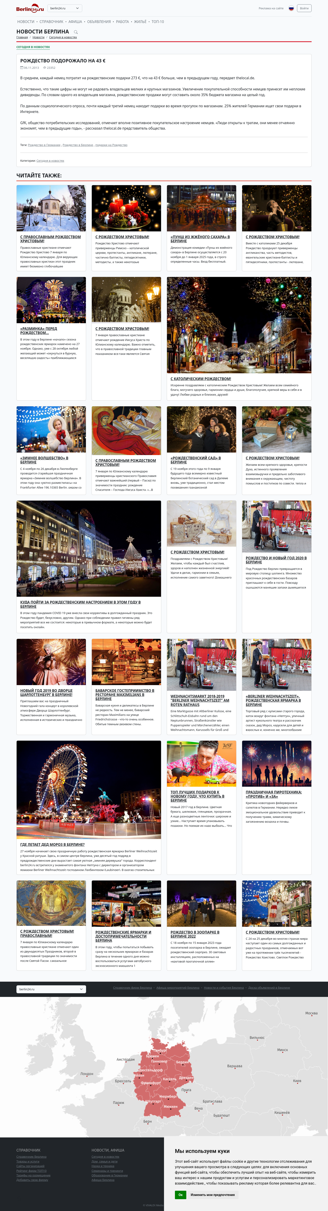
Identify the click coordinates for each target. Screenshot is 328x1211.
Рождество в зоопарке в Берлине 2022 (195, 934)
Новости (25, 21)
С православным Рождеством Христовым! (125, 462)
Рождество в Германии (44, 145)
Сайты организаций (30, 1166)
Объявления (99, 21)
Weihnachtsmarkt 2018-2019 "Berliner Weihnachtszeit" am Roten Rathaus (200, 700)
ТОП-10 (158, 21)
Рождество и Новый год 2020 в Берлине (276, 560)
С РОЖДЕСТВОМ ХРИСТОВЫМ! (122, 237)
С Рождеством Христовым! (273, 237)
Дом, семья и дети (105, 1161)
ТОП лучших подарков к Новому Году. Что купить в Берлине (197, 796)
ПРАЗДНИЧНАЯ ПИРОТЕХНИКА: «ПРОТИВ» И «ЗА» (274, 794)
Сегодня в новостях (63, 37)
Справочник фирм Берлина (132, 988)
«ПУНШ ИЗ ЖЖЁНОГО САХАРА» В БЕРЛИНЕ (200, 239)
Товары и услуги (27, 1161)
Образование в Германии (110, 1175)
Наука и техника (103, 1166)
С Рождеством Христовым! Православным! (47, 933)
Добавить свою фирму (32, 1180)
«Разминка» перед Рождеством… (38, 330)
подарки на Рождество (111, 145)
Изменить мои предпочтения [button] (213, 1195)
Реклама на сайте (271, 8)
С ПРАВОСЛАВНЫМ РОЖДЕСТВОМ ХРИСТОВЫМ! (50, 239)
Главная (22, 37)
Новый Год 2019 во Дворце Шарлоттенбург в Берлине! (46, 692)
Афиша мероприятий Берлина (178, 988)
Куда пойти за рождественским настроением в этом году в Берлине (80, 604)
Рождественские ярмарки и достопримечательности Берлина (123, 936)
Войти (304, 8)
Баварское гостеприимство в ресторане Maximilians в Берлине (124, 695)
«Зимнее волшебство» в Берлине (44, 460)
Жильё (140, 21)
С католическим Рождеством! (201, 378)
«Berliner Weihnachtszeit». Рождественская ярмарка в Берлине (273, 700)
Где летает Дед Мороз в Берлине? (52, 844)
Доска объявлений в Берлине (269, 988)
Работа (122, 21)
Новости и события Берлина (224, 988)
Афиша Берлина (103, 1180)
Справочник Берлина (31, 1157)
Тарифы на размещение (33, 1175)
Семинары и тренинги (107, 1171)
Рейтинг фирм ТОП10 (31, 1171)
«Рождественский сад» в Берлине (196, 460)
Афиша (75, 21)
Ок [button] (181, 1195)
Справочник (51, 21)
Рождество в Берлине (78, 145)
